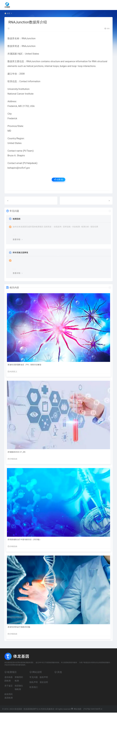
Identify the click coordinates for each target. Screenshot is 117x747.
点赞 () (58, 179)
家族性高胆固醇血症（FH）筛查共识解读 (24, 365)
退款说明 (44, 682)
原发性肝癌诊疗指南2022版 (19, 627)
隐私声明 (33, 682)
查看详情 (16, 239)
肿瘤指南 (12, 459)
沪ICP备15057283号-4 (92, 709)
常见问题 (33, 677)
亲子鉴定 (8, 686)
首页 (8, 13)
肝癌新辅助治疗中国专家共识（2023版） (24, 539)
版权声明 (44, 677)
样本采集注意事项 (20, 252)
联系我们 (33, 687)
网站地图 (76, 709)
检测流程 (16, 219)
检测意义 (12, 371)
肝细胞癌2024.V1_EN (16, 452)
